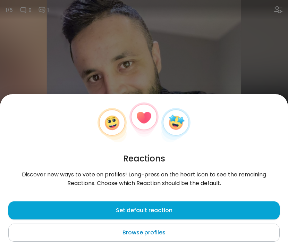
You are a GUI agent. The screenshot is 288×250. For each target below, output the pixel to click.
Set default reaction (144, 210)
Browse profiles (144, 232)
